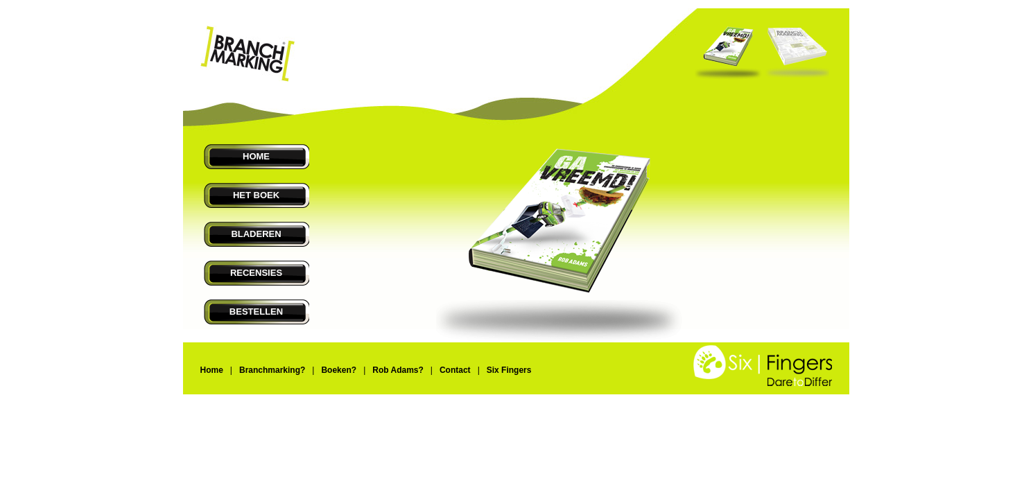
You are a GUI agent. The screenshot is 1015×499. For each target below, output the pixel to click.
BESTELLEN (256, 311)
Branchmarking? (272, 370)
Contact (455, 370)
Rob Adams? (398, 370)
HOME (256, 156)
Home (211, 370)
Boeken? (338, 370)
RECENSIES (256, 273)
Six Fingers (509, 370)
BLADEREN (256, 234)
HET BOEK (256, 195)
